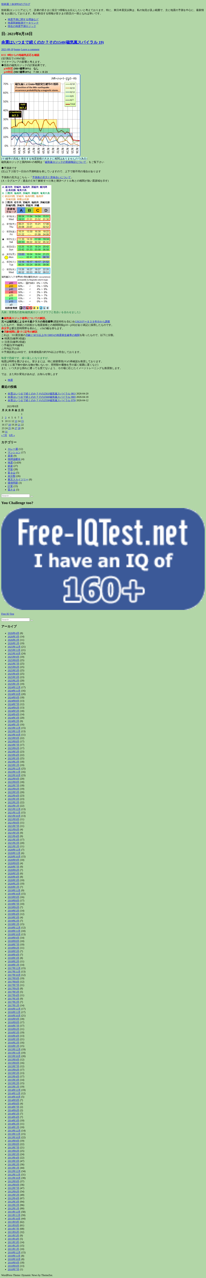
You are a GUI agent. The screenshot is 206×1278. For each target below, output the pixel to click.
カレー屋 (13, 449)
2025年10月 (14, 653)
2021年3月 (13, 839)
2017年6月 (13, 988)
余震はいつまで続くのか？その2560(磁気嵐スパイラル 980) (42, 397)
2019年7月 (13, 904)
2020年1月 (13, 887)
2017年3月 (13, 998)
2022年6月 (13, 788)
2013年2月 (13, 1164)
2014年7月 (13, 1107)
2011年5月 (13, 1235)
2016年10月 (14, 1015)
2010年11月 (14, 1255)
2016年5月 (13, 1032)
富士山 (11, 472)
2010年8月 (13, 1266)
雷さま (11, 489)
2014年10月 (14, 1096)
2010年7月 (13, 1269)
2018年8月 (13, 941)
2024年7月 (13, 704)
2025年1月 (13, 684)
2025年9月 (13, 657)
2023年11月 (14, 731)
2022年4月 (13, 795)
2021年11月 (14, 812)
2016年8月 (13, 1022)
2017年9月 (13, 978)
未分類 (11, 476)
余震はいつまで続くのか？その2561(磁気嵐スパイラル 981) (42, 393)
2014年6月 (13, 1110)
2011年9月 (13, 1222)
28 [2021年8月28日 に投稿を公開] (19, 428)
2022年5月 (13, 792)
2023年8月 (13, 741)
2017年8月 (13, 981)
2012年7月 (13, 1188)
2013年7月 (13, 1147)
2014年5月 (13, 1113)
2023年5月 (13, 751)
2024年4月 (13, 714)
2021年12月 (14, 809)
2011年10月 (14, 1218)
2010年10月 (14, 1259)
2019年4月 (13, 914)
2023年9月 (13, 738)
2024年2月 (13, 721)
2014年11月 (14, 1093)
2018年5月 (13, 951)
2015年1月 (13, 1086)
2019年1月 (13, 924)
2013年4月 (13, 1157)
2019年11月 (14, 890)
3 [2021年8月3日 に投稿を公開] (5, 417)
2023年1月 (13, 765)
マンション (14, 452)
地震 (10, 380)
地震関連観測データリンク (23, 22)
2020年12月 (14, 849)
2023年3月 (13, 758)
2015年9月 (13, 1059)
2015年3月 (13, 1080)
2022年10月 (14, 775)
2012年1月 (13, 1208)
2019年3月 (13, 917)
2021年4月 (13, 836)
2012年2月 (13, 1205)
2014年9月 (13, 1100)
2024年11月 (14, 690)
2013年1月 (13, 1167)
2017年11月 (14, 971)
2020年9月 (13, 860)
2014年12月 (14, 1090)
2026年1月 (13, 643)
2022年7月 (13, 785)
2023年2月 (13, 761)
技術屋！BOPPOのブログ (15, 4)
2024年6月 (13, 707)
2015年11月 (14, 1052)
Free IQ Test (7, 613)
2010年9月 (13, 1262)
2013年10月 (14, 1137)
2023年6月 (13, 748)
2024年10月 (14, 694)
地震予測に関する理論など (23, 19)
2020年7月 (13, 866)
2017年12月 (14, 968)
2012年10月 (14, 1178)
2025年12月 (14, 646)
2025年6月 (13, 667)
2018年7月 (13, 944)
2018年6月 (13, 948)
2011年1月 (13, 1249)
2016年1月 (13, 1046)
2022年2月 (13, 802)
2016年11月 (14, 1012)
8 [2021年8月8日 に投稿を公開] (21, 417)
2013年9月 (13, 1140)
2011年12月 (14, 1211)
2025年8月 (13, 660)
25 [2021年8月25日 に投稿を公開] (9, 428)
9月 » (12, 435)
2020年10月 (14, 856)
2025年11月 (14, 650)
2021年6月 (13, 829)
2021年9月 (13, 819)
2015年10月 (14, 1056)
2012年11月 (14, 1174)
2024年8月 (13, 701)
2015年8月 (13, 1063)
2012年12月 (14, 1171)
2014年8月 (13, 1103)
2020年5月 (13, 873)
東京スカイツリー (18, 479)
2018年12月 (14, 927)
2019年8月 (13, 900)
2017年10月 (14, 975)
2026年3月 (13, 636)
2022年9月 (13, 778)
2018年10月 (14, 934)
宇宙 (10, 469)
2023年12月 (14, 728)
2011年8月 (13, 1225)
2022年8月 (13, 782)
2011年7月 (13, 1228)
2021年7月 (13, 826)
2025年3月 (13, 677)
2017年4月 (13, 995)
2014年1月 (13, 1127)
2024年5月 (13, 711)
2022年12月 (14, 768)
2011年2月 (13, 1245)
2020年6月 (13, 870)
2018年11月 (14, 931)
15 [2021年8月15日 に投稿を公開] (22, 421)
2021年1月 (13, 846)
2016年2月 (13, 1042)
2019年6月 (13, 907)
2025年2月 (13, 680)
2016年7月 (13, 1025)
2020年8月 (13, 863)
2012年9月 (13, 1181)
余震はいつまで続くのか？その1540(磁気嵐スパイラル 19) (52, 42)
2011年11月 (14, 1215)
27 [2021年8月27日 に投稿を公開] (16, 428)
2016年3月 (13, 1039)
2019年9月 (13, 897)
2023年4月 (13, 755)
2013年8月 (13, 1144)
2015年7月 (13, 1066)
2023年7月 (13, 744)
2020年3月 (13, 880)
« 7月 (4, 435)
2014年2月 (13, 1124)
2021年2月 (13, 843)
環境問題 (13, 482)
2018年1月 (13, 964)
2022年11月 (14, 772)
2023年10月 (14, 734)
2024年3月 (13, 717)
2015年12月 (14, 1049)
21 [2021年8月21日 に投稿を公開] (19, 424)
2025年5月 (13, 670)
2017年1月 (13, 1005)
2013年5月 (13, 1154)
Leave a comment (30, 49)
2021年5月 (13, 832)
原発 (10, 455)
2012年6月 (13, 1191)
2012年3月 (13, 1201)
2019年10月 (14, 893)
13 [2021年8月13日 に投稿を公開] (16, 421)
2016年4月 (13, 1036)
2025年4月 (13, 673)
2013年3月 (13, 1161)
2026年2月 (13, 640)
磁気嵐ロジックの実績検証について (65, 162)
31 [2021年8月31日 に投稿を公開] (6, 431)
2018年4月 (13, 954)
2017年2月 (13, 1002)
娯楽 (10, 466)
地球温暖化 (14, 459)
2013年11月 (14, 1134)
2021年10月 (14, 816)
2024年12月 (14, 687)
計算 (10, 486)
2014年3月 (13, 1120)
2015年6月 (13, 1069)
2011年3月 (13, 1242)
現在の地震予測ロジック (22, 26)
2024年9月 (13, 697)
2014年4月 (13, 1117)
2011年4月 (13, 1239)
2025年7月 (13, 663)
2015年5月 (13, 1073)
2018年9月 (13, 937)
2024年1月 (13, 724)
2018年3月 (13, 958)
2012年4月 (13, 1198)
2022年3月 (13, 799)
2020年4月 (13, 876)
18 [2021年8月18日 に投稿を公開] (9, 424)
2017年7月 (13, 985)
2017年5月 (13, 992)
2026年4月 (13, 633)
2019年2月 (13, 920)
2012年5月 (13, 1195)
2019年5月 (13, 910)
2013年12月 (14, 1130)
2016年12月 (14, 1008)
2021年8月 (13, 822)
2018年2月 (13, 961)
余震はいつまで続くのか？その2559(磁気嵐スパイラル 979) (42, 400)
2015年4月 (13, 1076)
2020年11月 (14, 853)
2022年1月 (13, 805)
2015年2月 (13, 1083)
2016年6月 (13, 1029)
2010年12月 (14, 1252)
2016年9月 (13, 1019)
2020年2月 (13, 883)
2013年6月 (13, 1151)
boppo (17, 49)
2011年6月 (13, 1232)
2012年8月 (13, 1184)
